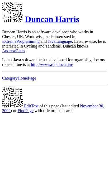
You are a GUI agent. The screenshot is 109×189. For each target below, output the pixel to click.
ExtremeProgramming (21, 41)
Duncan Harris (52, 19)
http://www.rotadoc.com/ (52, 64)
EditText (20, 106)
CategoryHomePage (19, 78)
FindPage (26, 110)
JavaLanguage (60, 41)
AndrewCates (13, 51)
